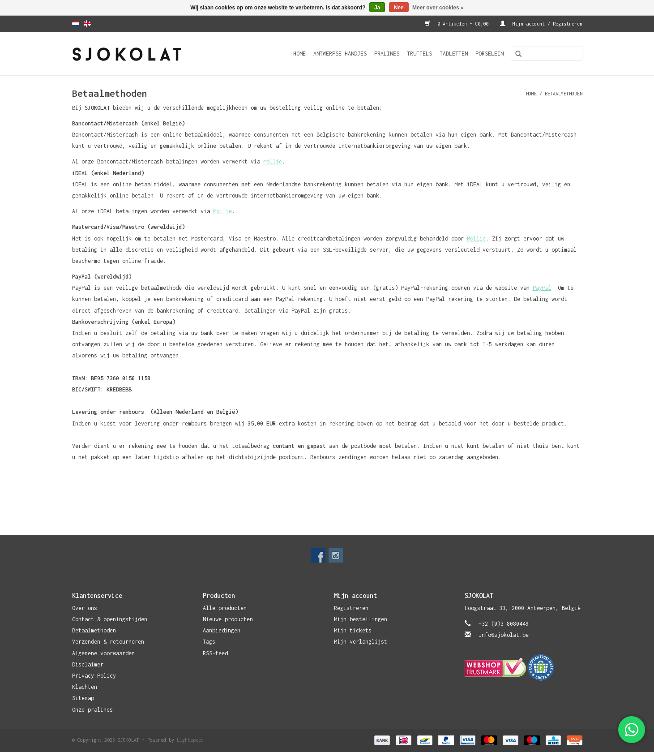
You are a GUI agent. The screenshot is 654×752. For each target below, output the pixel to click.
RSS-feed (215, 653)
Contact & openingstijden (109, 619)
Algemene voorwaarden (103, 653)
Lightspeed (190, 740)
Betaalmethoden (563, 93)
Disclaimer (87, 664)
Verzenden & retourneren (108, 641)
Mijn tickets (353, 630)
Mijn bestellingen (360, 619)
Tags (209, 641)
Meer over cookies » (438, 7)
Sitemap (83, 698)
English (87, 23)
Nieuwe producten (228, 619)
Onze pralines (92, 709)
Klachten (84, 686)
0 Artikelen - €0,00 (458, 23)
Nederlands (75, 23)
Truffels (419, 53)
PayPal (542, 287)
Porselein (489, 53)
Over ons (84, 608)
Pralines (386, 53)
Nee (399, 7)
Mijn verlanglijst (360, 641)
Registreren (351, 608)
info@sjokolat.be (504, 635)
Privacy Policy (94, 675)
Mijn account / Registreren (541, 23)
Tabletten (454, 53)
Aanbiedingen (221, 630)
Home (299, 53)
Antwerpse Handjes (340, 53)
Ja (377, 7)
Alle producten (225, 608)
